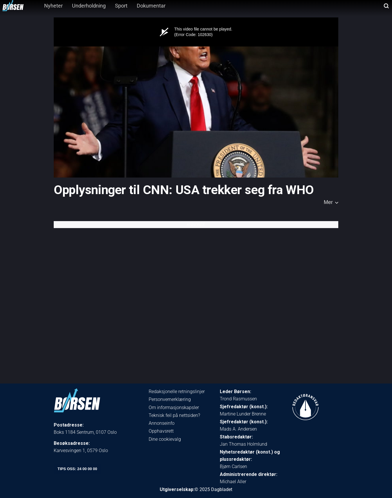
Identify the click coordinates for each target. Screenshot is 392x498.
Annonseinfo (162, 423)
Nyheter (53, 6)
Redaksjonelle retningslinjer (177, 391)
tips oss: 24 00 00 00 (77, 469)
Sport (121, 6)
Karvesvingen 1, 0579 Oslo (81, 450)
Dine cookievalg (165, 439)
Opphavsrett (161, 431)
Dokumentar (151, 6)
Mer (328, 202)
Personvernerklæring (170, 399)
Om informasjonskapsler (174, 407)
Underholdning (89, 6)
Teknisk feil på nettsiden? (174, 415)
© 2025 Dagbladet (213, 489)
